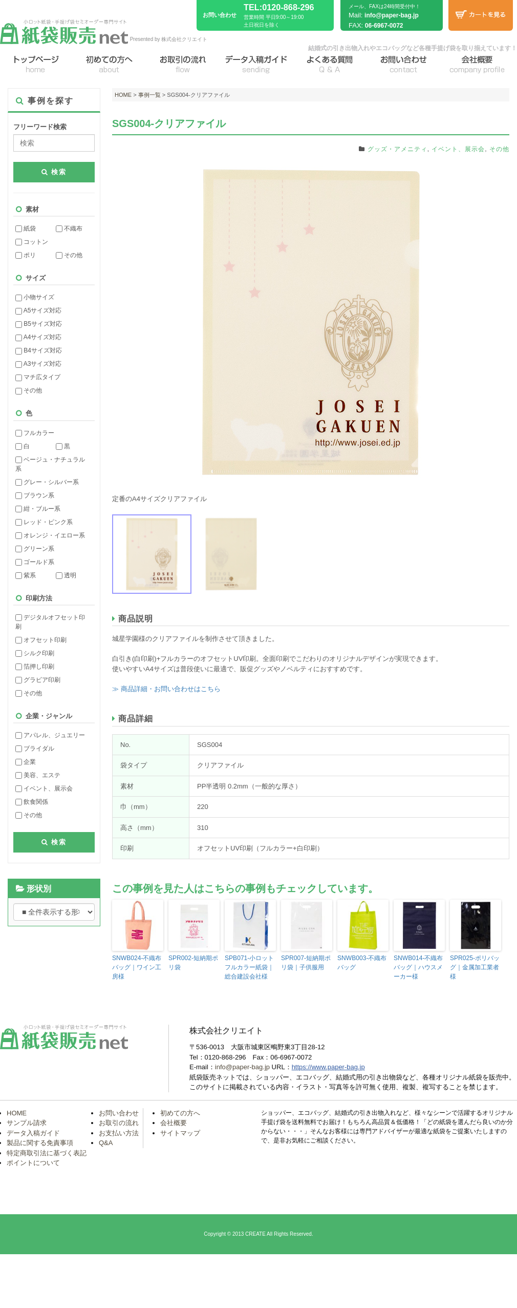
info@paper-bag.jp (391, 15)
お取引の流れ (119, 1123)
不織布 (69, 228)
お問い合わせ (119, 1112)
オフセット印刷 (41, 639)
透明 (66, 575)
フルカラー (34, 433)
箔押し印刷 (34, 666)
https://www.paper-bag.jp (328, 1067)
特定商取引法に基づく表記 (47, 1152)
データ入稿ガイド (33, 1132)
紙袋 (25, 228)
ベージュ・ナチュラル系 (50, 464)
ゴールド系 (34, 562)
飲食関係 (31, 801)
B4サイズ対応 (38, 350)
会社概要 (173, 1123)
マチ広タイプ (37, 377)
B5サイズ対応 (38, 323)
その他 (69, 255)
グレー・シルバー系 (47, 482)
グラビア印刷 (37, 679)
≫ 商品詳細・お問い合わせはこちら (166, 689)
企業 (25, 761)
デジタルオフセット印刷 (50, 622)
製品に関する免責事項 (40, 1143)
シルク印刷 (34, 653)
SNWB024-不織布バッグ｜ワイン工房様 (136, 967)
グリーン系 (34, 548)
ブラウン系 (34, 495)
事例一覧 (149, 95)
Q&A (106, 1143)
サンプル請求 (27, 1123)
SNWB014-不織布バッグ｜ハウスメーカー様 (418, 967)
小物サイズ (34, 297)
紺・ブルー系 (37, 508)
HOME (123, 95)
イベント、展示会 (44, 788)
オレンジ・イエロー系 (50, 535)
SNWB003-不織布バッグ (361, 962)
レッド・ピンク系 (44, 522)
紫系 (25, 575)
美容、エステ (37, 775)
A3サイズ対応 (38, 363)
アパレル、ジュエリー (50, 735)
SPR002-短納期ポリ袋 (193, 962)
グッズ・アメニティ (397, 149)
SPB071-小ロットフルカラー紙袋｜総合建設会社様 (249, 967)
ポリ (25, 255)
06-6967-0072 (384, 25)
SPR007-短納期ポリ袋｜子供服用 (306, 962)
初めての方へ (180, 1112)
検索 (54, 172)
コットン (31, 241)
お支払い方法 (119, 1132)
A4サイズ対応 (38, 337)
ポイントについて (33, 1163)
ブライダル (34, 748)
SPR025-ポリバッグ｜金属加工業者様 (475, 967)
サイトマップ (180, 1132)
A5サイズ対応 (38, 310)
